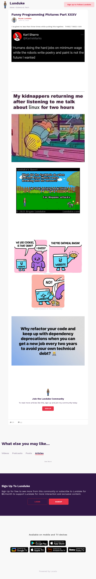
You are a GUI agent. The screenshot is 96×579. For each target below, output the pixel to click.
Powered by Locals (48, 571)
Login (37, 502)
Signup (58, 502)
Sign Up (48, 408)
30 (20, 422)
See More (48, 461)
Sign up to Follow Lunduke (79, 5)
